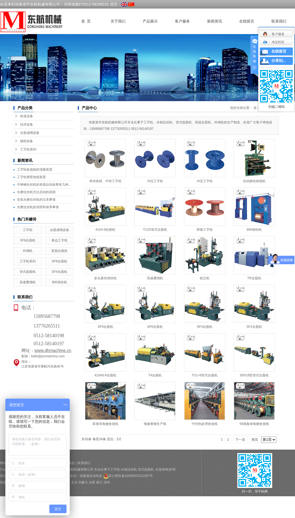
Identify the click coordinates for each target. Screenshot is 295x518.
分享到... (278, 61)
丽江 (99, 482)
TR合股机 (254, 278)
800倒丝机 (59, 282)
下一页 (240, 440)
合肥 (92, 482)
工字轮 (27, 230)
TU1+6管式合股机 (204, 375)
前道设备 (26, 116)
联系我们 (278, 21)
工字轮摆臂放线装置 (31, 177)
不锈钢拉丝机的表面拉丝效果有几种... (44, 184)
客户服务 (182, 21)
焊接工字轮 (205, 230)
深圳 (107, 482)
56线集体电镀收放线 (254, 424)
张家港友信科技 (91, 476)
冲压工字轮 (155, 181)
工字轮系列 (28, 149)
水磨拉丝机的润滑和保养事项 (38, 207)
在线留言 (246, 21)
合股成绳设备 (29, 133)
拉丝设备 (26, 124)
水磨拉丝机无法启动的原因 (36, 192)
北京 (74, 482)
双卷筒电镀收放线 (105, 424)
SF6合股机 (27, 240)
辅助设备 (26, 141)
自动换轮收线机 (254, 181)
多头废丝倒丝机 (105, 278)
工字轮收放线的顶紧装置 (34, 169)
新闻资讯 (214, 21)
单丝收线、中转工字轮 (105, 181)
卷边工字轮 (59, 240)
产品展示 (150, 21)
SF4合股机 (59, 272)
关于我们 (118, 21)
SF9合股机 (59, 261)
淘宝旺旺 (274, 42)
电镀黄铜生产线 (155, 424)
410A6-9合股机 (105, 375)
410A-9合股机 (105, 230)
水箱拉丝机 (129, 469)
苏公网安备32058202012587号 (128, 476)
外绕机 (27, 251)
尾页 (255, 440)
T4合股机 (155, 375)
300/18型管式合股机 (254, 375)
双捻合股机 (59, 251)
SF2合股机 (254, 327)
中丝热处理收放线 (204, 424)
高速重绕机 (28, 282)
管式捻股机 (28, 272)
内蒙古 (83, 482)
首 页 (86, 21)
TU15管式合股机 (155, 230)
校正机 (204, 278)
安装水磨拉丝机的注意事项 (36, 199)
